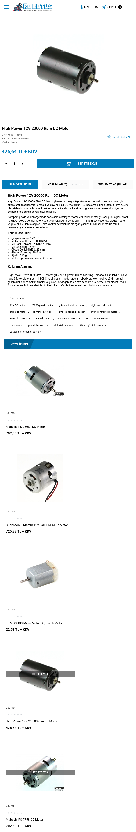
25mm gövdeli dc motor (93, 325)
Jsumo (10, 404)
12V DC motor (17, 305)
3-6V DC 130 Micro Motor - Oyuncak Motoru (30, 512)
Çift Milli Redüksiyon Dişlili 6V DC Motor (97, 603)
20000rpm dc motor (42, 305)
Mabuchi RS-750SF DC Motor (25, 418)
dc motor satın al (42, 311)
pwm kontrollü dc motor (104, 311)
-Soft (49, 827)
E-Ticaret (57, 827)
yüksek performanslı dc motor (26, 331)
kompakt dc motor (20, 318)
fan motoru (16, 325)
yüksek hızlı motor (38, 325)
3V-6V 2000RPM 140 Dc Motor (26, 696)
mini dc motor (43, 318)
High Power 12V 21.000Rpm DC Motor (97, 510)
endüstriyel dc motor (68, 318)
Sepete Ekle (87, 164)
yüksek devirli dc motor (71, 305)
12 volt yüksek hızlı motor (71, 311)
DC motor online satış (97, 318)
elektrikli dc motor (64, 325)
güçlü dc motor (18, 311)
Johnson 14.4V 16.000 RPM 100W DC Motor (96, 697)
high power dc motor (102, 305)
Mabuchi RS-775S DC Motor (24, 603)
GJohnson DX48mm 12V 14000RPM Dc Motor (97, 419)
